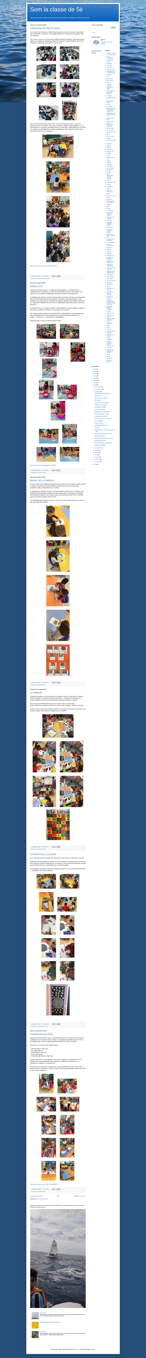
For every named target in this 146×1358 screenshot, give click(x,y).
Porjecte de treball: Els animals (110, 214)
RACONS (109, 248)
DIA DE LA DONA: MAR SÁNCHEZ (110, 125)
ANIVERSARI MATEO (100, 440)
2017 (94, 464)
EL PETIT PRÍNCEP (99, 409)
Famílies (109, 153)
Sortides (109, 311)
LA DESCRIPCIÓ (111, 182)
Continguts (109, 106)
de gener (97, 461)
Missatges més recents (37, 1196)
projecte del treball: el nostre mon (111, 236)
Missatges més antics (79, 1196)
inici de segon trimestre (110, 169)
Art (107, 76)
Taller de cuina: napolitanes (111, 319)
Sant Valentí (110, 278)
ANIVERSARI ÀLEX (99, 436)
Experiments (110, 149)
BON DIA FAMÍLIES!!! (100, 445)
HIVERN (109, 163)
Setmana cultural (111, 280)
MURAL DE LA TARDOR (42, 480)
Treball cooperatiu (109, 338)
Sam (104, 39)
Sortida (108, 286)
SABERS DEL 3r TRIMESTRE (111, 272)
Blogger (93, 1349)
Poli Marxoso (110, 210)
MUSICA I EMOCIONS (110, 191)
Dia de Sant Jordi (111, 132)
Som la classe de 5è (56, 9)
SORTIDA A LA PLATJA (110, 289)
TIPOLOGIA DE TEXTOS (111, 332)
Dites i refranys (110, 136)
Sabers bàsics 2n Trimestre (111, 268)
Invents (108, 172)
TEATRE (109, 329)
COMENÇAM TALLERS (41, 1034)
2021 (94, 378)
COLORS (96, 427)
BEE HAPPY (110, 80)
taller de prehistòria (109, 322)
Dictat (108, 134)
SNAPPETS (110, 284)
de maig (97, 452)
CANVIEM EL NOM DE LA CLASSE (103, 438)
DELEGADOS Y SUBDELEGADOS (111, 115)
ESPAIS (109, 147)
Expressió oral (110, 151)
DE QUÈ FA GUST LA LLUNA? (102, 418)
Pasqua (109, 204)
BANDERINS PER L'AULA (101, 425)
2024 (94, 371)
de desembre (98, 387)
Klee (108, 180)
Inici (58, 1196)
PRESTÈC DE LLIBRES (110, 218)
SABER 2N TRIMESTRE (110, 262)
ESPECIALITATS (98, 423)
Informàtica (109, 165)
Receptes (109, 249)
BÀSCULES (110, 78)
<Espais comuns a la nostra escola (111, 54)
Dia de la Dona (110, 121)
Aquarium (109, 74)
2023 (94, 373)
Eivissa (108, 138)
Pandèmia (109, 199)
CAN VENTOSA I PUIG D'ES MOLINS (111, 92)
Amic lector (109, 65)
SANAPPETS (110, 274)
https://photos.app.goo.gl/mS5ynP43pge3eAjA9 (43, 266)
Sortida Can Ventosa (110, 297)
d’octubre (97, 391)
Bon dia (109, 82)
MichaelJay (76, 1349)
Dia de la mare (110, 128)
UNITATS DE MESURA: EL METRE (110, 351)
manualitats (110, 186)
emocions (109, 143)
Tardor (48, 278)
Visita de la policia (109, 361)
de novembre (98, 389)
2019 (94, 382)
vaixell (108, 354)
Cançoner (109, 95)
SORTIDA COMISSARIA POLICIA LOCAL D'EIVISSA (111, 302)
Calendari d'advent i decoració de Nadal (110, 87)
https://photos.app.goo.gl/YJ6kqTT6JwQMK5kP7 (44, 1184)
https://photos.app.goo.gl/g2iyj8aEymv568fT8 (43, 465)
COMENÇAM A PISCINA (100, 416)
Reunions (109, 253)
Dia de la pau (110, 130)
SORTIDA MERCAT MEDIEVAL (109, 308)
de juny (97, 450)
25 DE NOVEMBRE (110, 57)
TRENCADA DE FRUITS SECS (45, 28)
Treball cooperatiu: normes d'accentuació (110, 343)
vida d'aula (45, 1026)
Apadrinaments (111, 69)
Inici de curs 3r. (111, 167)
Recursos (109, 252)
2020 (94, 380)
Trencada (109, 347)
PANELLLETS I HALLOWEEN (111, 201)
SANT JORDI (110, 276)
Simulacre (109, 282)
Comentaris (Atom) (43, 1199)
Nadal (108, 193)
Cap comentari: (45, 276)
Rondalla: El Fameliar (110, 258)
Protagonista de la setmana (111, 239)
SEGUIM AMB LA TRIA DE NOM (102, 433)
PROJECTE (110, 227)
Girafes (108, 161)
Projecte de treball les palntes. (110, 231)
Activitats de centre (110, 60)
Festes (44, 278)
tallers (44, 1191)
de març (97, 457)
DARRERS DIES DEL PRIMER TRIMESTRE (111, 110)
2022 (94, 376)
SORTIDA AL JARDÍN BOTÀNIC (110, 293)
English (108, 145)
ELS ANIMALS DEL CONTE (101, 414)
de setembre (98, 448)
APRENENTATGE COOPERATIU (111, 72)
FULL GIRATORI (98, 421)
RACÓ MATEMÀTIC (110, 245)
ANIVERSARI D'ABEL (100, 407)
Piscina (108, 208)
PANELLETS (36, 286)
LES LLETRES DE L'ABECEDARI (103, 443)
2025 (94, 369)
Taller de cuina (110, 313)
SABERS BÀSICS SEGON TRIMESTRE (50, 1322)
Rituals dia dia (110, 255)
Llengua (109, 184)
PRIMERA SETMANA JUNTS (109, 224)
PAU (108, 206)
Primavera (109, 220)
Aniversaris (109, 67)
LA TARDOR (36, 692)
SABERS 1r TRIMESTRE (110, 265)
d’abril (96, 455)
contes (108, 104)
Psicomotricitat (110, 242)
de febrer (97, 459)
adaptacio (109, 63)
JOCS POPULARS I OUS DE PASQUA (110, 176)
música (108, 188)
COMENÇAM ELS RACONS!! (102, 411)
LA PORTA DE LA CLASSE (43, 854)
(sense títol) (43, 1313)
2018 (94, 385)
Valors (108, 356)
